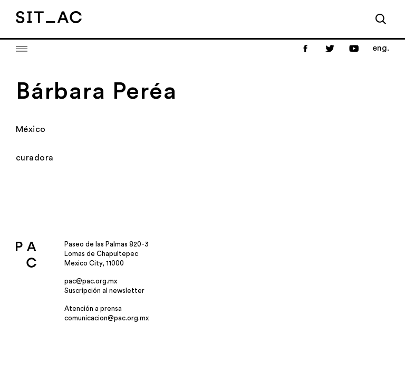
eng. (380, 48)
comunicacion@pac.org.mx (106, 318)
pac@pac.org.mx (90, 281)
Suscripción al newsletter (104, 290)
